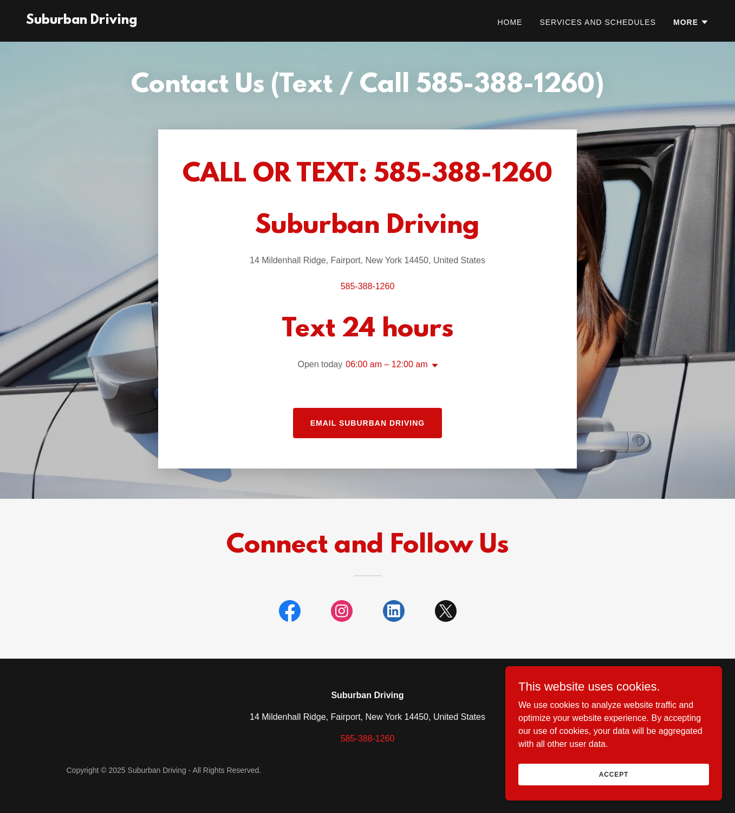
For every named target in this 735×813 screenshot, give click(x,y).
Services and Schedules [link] (597, 22)
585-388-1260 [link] (368, 286)
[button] (691, 22)
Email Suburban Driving (367, 423)
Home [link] (509, 22)
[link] (81, 20)
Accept (613, 774)
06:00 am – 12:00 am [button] (386, 364)
